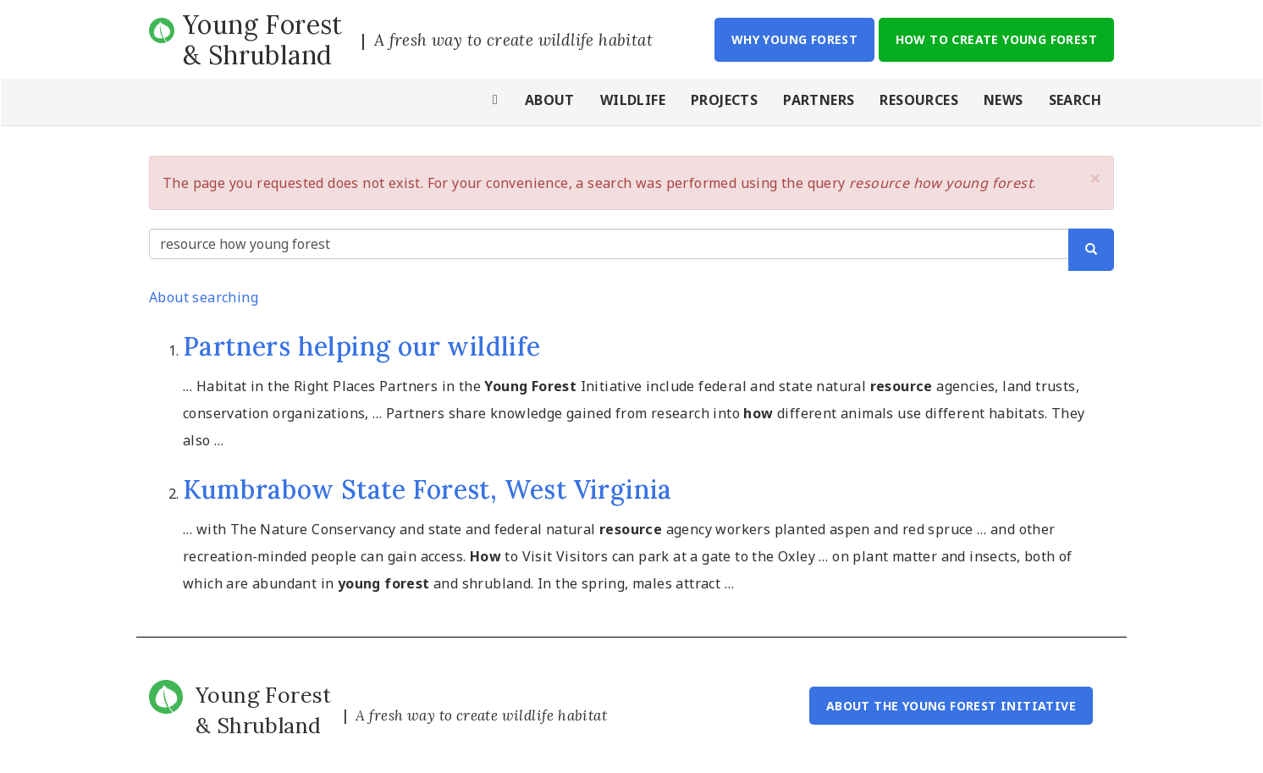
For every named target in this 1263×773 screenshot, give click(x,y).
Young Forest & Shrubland (263, 39)
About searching (203, 297)
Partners (818, 100)
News (1003, 100)
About (550, 100)
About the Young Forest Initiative (951, 706)
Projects (724, 100)
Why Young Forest (794, 39)
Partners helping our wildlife (362, 346)
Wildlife (632, 100)
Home (496, 102)
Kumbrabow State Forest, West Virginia (427, 489)
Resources (919, 100)
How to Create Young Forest (996, 39)
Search (1075, 100)
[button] (1095, 178)
